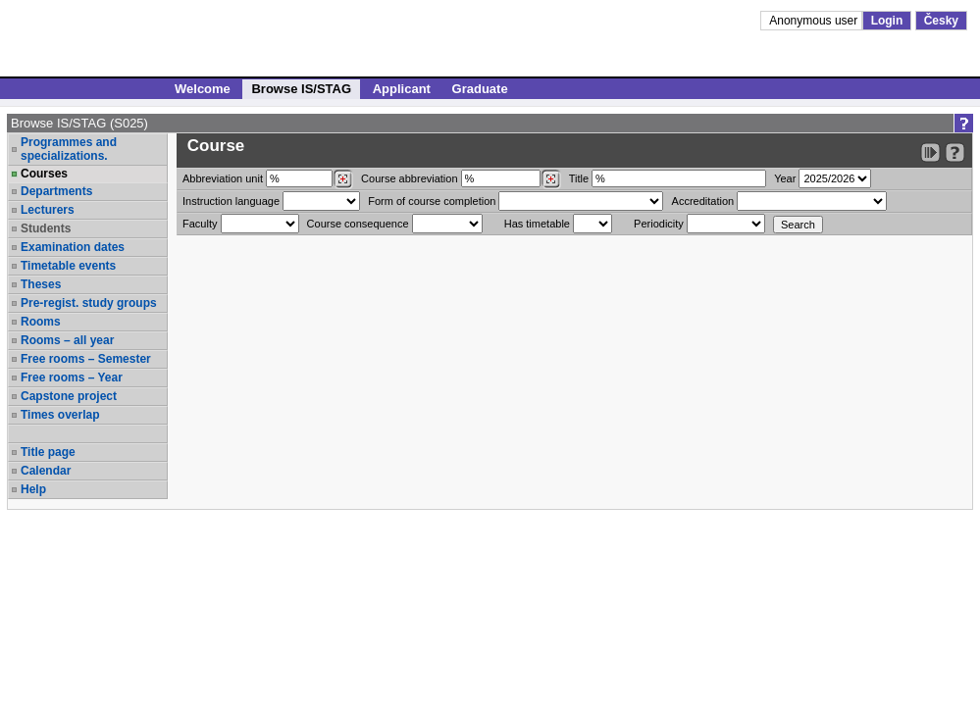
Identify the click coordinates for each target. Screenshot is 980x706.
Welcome (203, 88)
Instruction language (231, 201)
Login (887, 20)
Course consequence (358, 223)
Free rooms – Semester (86, 359)
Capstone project (69, 396)
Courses (44, 173)
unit (222, 178)
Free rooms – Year (72, 377)
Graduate (480, 88)
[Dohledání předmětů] (551, 179)
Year (785, 178)
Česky (941, 20)
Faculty (199, 223)
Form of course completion (431, 201)
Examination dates (73, 247)
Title (579, 178)
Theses (41, 284)
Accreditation (703, 201)
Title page (48, 452)
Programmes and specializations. (69, 149)
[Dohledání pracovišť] (343, 179)
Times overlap (60, 415)
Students (46, 228)
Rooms (41, 321)
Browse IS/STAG (301, 88)
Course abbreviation (409, 178)
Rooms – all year (67, 340)
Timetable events (68, 266)
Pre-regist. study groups (89, 303)
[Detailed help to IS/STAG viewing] (955, 152)
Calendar (46, 471)
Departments (56, 191)
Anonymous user (814, 20)
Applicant (402, 88)
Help (33, 489)
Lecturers (48, 210)
